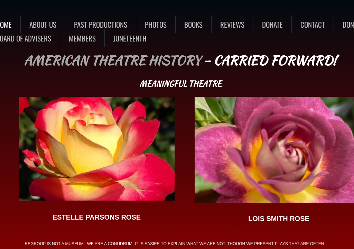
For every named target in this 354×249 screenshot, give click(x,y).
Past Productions (100, 24)
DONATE (272, 24)
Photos (156, 24)
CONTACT (312, 24)
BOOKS (193, 24)
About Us (42, 24)
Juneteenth (130, 38)
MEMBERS (82, 38)
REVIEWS (232, 24)
